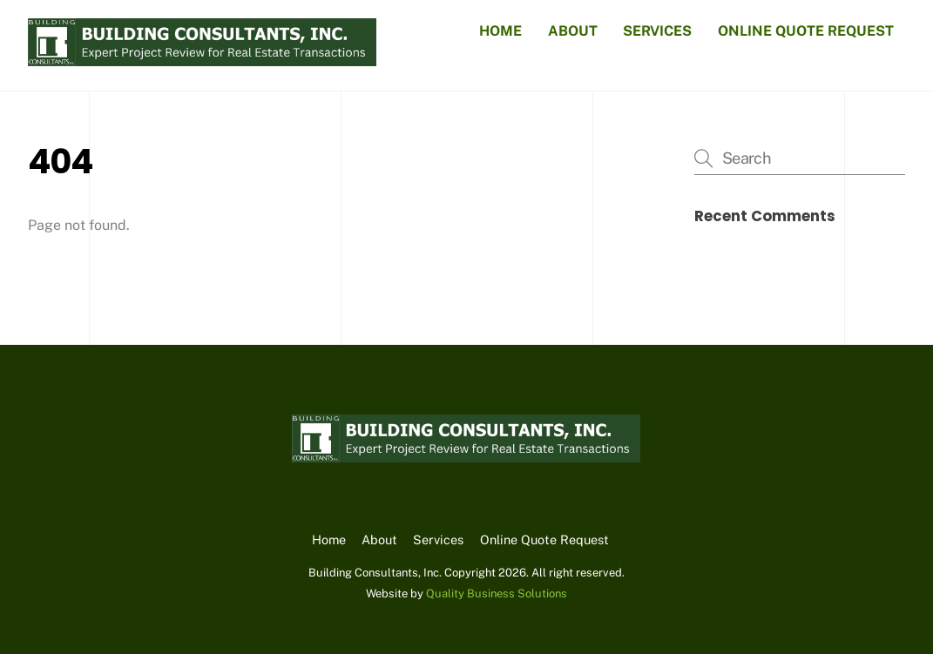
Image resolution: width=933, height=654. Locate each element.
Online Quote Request (806, 31)
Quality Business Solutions (496, 593)
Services (657, 31)
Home (500, 31)
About (573, 31)
